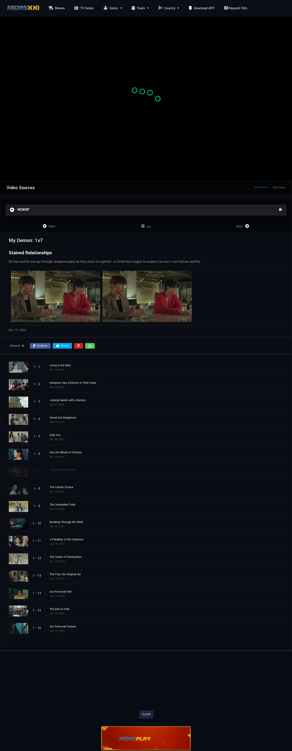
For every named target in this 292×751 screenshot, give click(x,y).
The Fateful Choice (61, 487)
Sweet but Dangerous (63, 418)
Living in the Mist (60, 365)
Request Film (235, 8)
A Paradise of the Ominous (66, 539)
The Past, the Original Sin (65, 574)
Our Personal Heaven (63, 626)
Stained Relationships (63, 470)
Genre (110, 8)
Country (166, 8)
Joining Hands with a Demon (68, 400)
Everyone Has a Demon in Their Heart (73, 383)
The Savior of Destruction (66, 557)
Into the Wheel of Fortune (66, 452)
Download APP (201, 8)
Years (138, 8)
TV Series (83, 8)
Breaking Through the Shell (66, 522)
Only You (55, 435)
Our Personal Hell (60, 592)
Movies (56, 8)
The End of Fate (60, 609)
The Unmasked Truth (62, 505)
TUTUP (146, 714)
